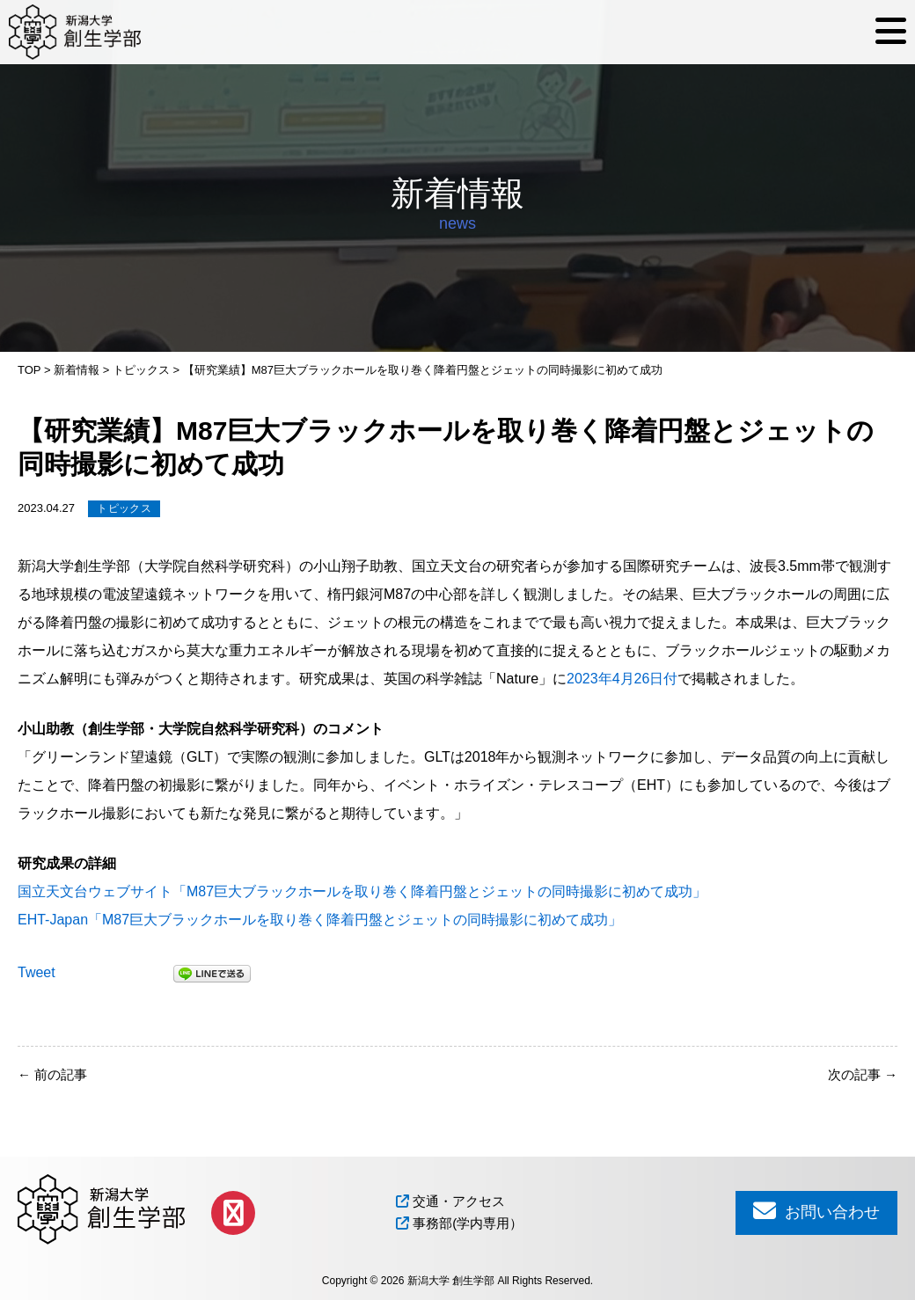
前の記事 (52, 1074)
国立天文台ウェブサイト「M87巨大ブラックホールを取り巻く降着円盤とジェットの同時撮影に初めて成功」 (362, 891)
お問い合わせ (816, 1211)
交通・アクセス (450, 1201)
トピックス (124, 508)
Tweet (36, 972)
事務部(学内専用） (459, 1223)
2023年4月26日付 (622, 678)
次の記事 (862, 1074)
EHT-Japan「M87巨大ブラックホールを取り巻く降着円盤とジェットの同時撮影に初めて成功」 (320, 919)
